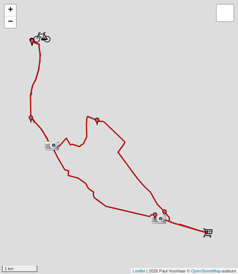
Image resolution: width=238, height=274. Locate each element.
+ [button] (10, 10)
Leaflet (139, 271)
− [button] (10, 22)
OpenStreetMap (206, 271)
